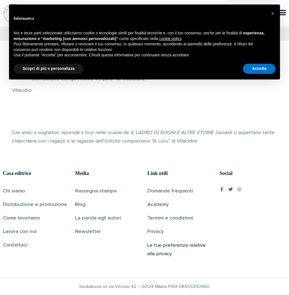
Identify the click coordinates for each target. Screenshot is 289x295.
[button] (272, 224)
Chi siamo (14, 191)
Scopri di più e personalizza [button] (49, 279)
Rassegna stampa (96, 191)
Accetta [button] (259, 279)
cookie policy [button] (170, 249)
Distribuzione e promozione (35, 204)
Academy (158, 204)
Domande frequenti (170, 191)
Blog (80, 204)
